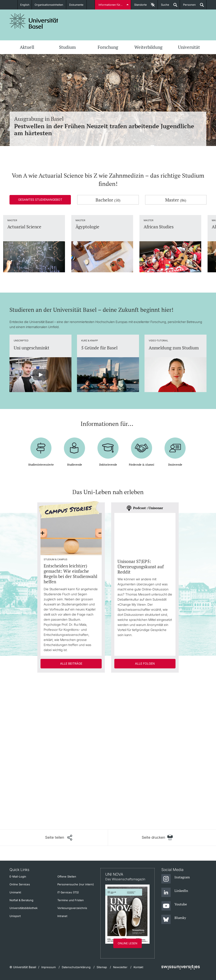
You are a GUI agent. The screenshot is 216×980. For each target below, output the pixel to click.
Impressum (48, 967)
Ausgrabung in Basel (108, 126)
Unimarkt (15, 892)
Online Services (19, 884)
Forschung (108, 47)
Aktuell (27, 47)
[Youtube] (174, 906)
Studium (67, 47)
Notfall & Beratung (21, 900)
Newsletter (120, 967)
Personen (188, 6)
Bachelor (108, 200)
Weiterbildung (148, 47)
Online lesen (127, 943)
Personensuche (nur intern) (75, 884)
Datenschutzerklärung (76, 967)
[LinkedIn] (174, 892)
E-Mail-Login (17, 876)
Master (175, 200)
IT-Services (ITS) (68, 892)
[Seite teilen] (58, 838)
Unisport (15, 916)
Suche (163, 6)
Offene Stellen (66, 876)
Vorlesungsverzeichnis (72, 908)
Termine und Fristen (70, 900)
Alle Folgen (145, 663)
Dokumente (77, 4)
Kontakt (138, 967)
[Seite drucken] (157, 837)
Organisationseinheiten (49, 4)
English (24, 4)
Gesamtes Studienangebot (40, 199)
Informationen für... (110, 4)
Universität (189, 47)
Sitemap (102, 967)
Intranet (62, 916)
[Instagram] (175, 879)
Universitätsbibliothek (23, 908)
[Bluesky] (173, 919)
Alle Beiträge (71, 663)
